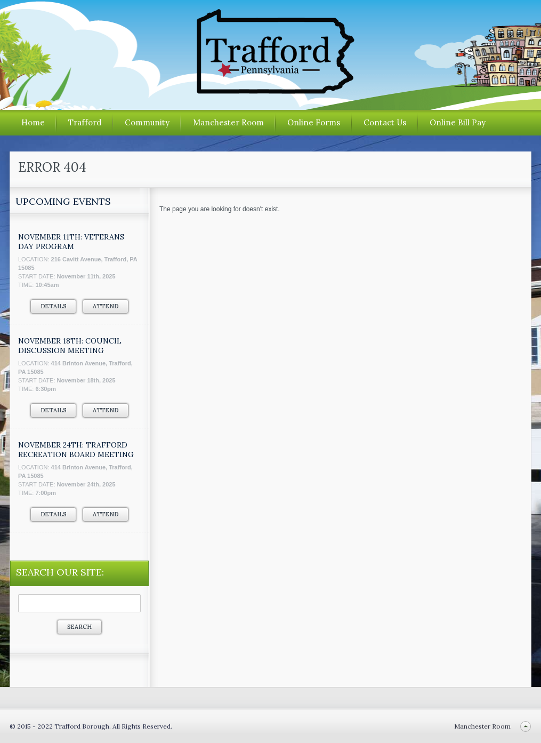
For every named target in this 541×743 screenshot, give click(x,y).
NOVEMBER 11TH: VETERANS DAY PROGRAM (71, 241)
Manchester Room (228, 122)
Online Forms (313, 122)
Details (53, 306)
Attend (105, 306)
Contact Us (385, 122)
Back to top (525, 726)
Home (33, 122)
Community (147, 122)
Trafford (84, 122)
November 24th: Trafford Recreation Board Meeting (76, 449)
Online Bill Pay (458, 122)
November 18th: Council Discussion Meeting (70, 345)
